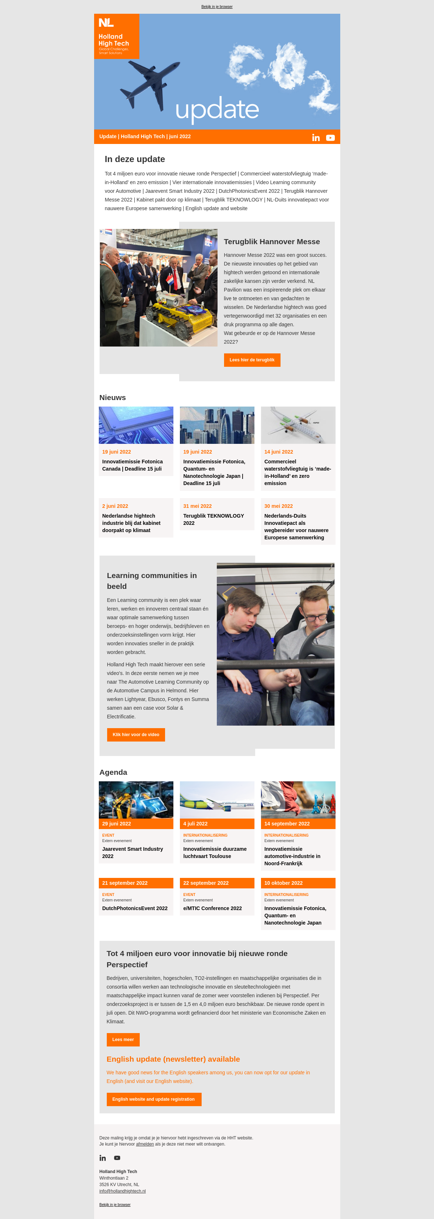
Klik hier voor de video (136, 734)
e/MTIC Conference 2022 (213, 908)
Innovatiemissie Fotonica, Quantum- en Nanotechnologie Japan (295, 915)
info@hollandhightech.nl (123, 1191)
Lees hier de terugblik (252, 359)
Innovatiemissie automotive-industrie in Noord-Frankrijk (293, 856)
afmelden (145, 1144)
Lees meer (123, 1039)
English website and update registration (154, 1099)
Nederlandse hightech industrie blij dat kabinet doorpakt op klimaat (131, 523)
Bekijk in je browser (216, 7)
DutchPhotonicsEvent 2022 (135, 908)
